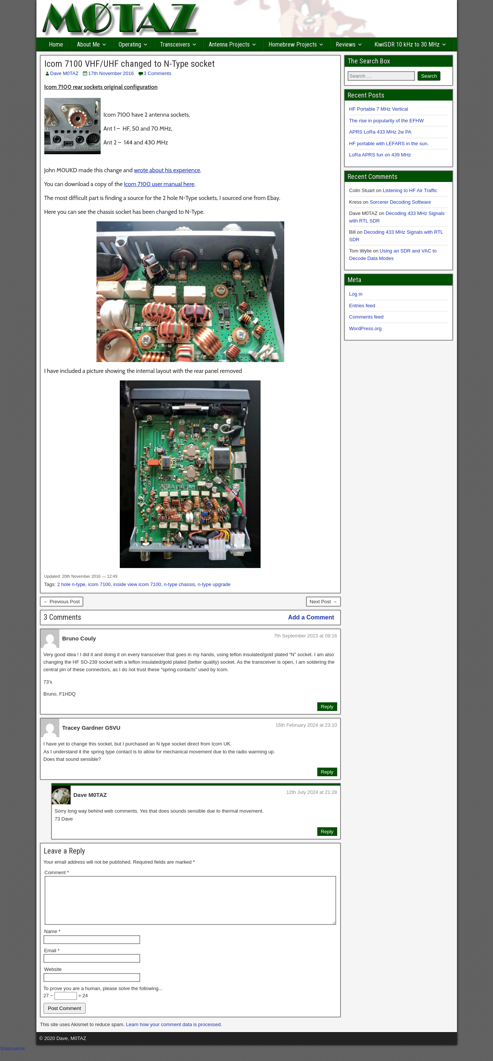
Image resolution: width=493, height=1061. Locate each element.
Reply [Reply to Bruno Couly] (327, 706)
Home (56, 44)
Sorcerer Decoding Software (400, 202)
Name (52, 940)
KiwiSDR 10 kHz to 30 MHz (407, 44)
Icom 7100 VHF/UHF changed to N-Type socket (129, 64)
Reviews (346, 44)
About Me (88, 44)
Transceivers (175, 44)
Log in (355, 294)
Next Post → (323, 601)
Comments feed (366, 317)
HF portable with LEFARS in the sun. (389, 143)
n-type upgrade (214, 584)
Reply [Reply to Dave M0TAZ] (327, 831)
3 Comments (158, 73)
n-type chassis (179, 584)
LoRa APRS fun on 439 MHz (380, 155)
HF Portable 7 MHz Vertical (378, 109)
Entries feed (362, 305)
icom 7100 (99, 584)
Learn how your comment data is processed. (174, 1033)
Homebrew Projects (292, 44)
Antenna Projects (229, 44)
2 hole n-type (71, 584)
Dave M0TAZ (64, 73)
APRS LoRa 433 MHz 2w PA (380, 132)
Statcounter (12, 1057)
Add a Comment (311, 617)
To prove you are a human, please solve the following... (103, 997)
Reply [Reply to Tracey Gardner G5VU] (327, 772)
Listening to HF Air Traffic (410, 190)
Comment (57, 872)
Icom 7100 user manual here (159, 184)
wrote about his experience (167, 170)
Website (53, 978)
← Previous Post (62, 601)
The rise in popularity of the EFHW (386, 120)
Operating (130, 44)
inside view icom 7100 (137, 584)
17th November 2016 (111, 73)
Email (52, 959)
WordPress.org (365, 328)
